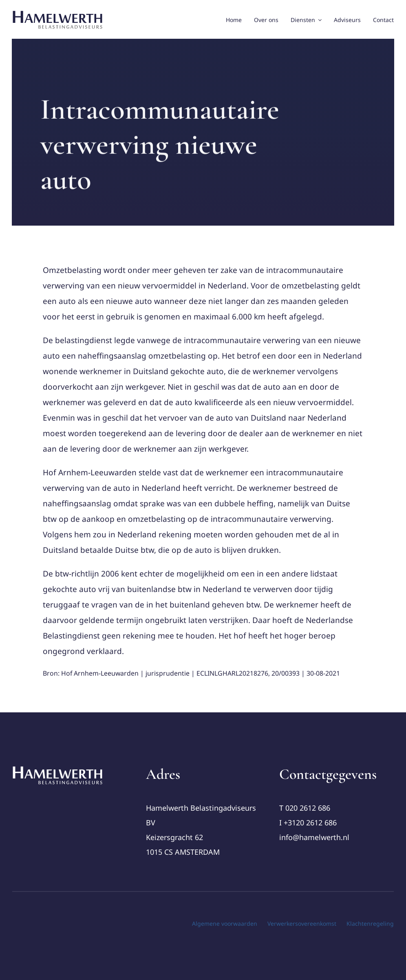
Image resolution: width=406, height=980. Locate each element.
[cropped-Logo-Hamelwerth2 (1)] (58, 769)
